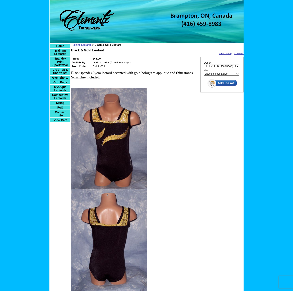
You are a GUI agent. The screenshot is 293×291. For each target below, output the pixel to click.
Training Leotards (60, 52)
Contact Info (60, 114)
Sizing (60, 102)
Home (60, 46)
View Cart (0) (225, 53)
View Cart (60, 120)
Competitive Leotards (60, 96)
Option (207, 62)
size (206, 70)
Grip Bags (60, 82)
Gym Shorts (60, 77)
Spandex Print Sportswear (60, 62)
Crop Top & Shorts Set (60, 71)
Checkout (239, 53)
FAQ (60, 107)
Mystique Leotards (60, 88)
